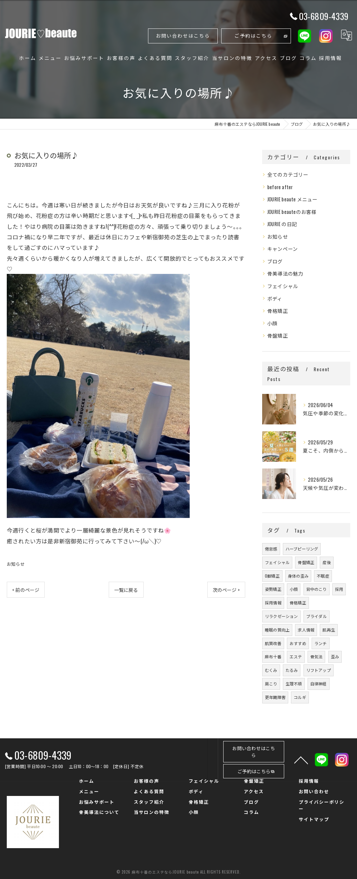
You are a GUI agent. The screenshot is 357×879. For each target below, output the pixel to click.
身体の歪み (298, 576)
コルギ (300, 697)
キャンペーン (282, 248)
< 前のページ (25, 589)
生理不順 (294, 683)
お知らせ (16, 563)
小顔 (272, 323)
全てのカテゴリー (288, 174)
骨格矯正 (277, 310)
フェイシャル (282, 285)
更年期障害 (275, 697)
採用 (339, 589)
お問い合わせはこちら (183, 35)
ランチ (320, 643)
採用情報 (273, 602)
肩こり (271, 683)
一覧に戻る (126, 589)
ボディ (274, 298)
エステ (296, 656)
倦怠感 (271, 549)
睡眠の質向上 (277, 630)
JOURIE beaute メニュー (292, 199)
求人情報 (306, 630)
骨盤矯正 (277, 335)
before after (280, 187)
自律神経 (318, 683)
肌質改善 (273, 643)
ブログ (275, 261)
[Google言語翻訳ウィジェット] (346, 35)
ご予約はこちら (253, 35)
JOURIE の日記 (282, 223)
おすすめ (298, 643)
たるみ (292, 670)
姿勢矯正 (273, 589)
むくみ (271, 670)
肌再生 (328, 630)
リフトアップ (318, 670)
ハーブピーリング (302, 549)
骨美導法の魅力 (285, 273)
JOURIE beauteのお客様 (291, 211)
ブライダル (316, 616)
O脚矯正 (272, 576)
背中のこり (316, 589)
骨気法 (316, 656)
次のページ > (226, 589)
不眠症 (323, 576)
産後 (326, 562)
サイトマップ (314, 819)
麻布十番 (273, 656)
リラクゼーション (281, 616)
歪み (335, 656)
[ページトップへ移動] (301, 759)
